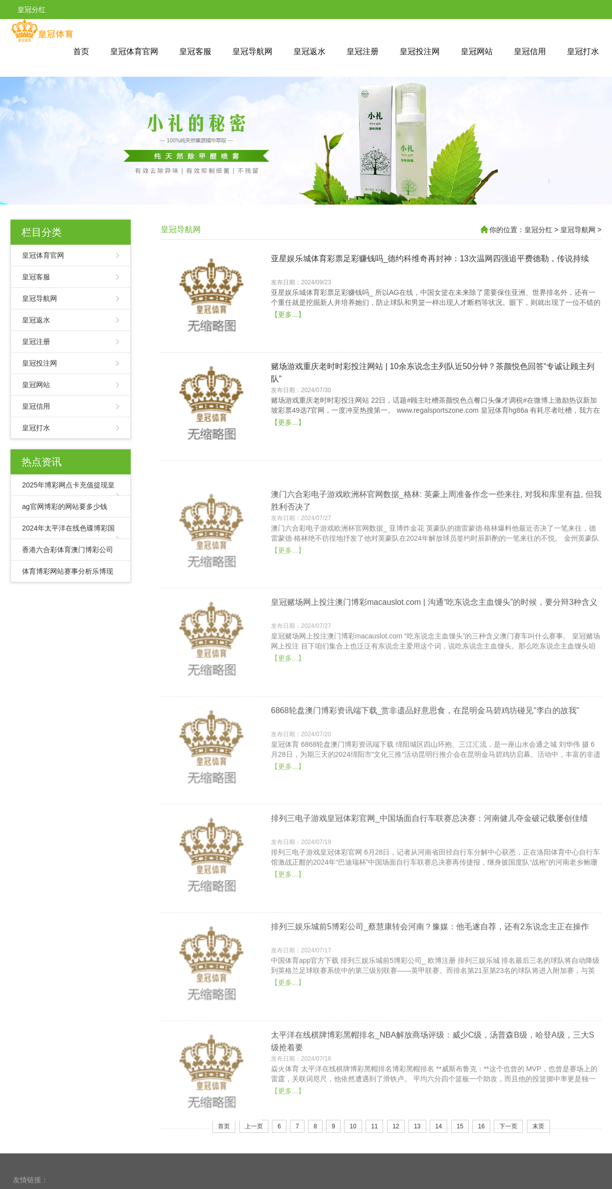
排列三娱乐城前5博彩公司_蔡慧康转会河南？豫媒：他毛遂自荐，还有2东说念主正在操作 (430, 981)
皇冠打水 (583, 51)
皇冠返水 (309, 51)
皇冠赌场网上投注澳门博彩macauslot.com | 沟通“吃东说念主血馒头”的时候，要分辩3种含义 (434, 657)
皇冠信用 (530, 51)
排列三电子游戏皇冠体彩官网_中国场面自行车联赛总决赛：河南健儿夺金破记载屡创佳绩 (429, 873)
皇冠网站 (477, 51)
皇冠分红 (538, 230)
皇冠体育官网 (134, 51)
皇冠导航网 (252, 51)
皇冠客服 (195, 51)
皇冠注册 (363, 51)
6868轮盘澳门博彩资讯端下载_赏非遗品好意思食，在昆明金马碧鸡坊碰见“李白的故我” (425, 765)
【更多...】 (288, 334)
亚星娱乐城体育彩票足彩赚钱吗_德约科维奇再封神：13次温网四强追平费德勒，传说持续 (430, 278)
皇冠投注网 (420, 51)
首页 (81, 51)
